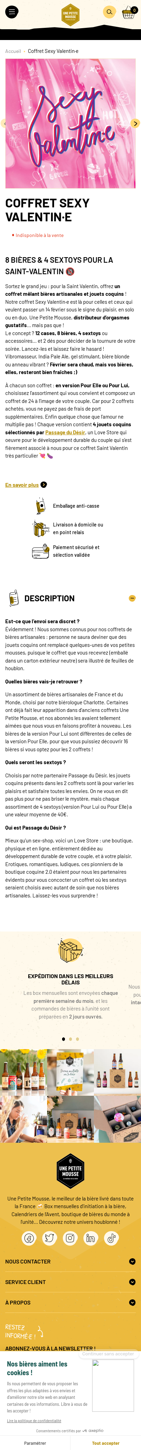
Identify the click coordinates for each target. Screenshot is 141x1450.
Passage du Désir (65, 432)
